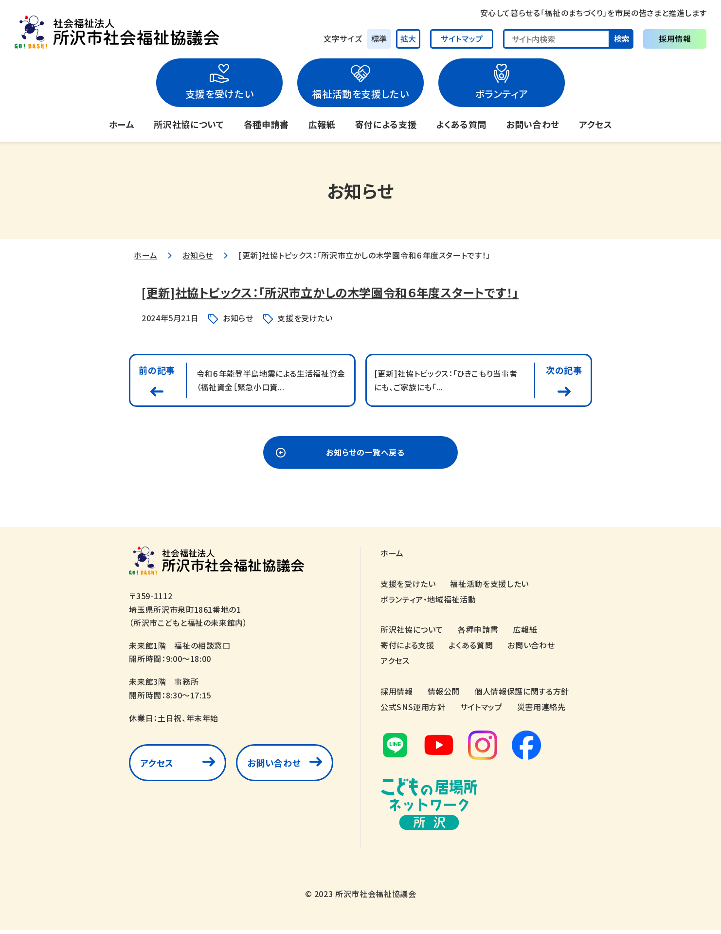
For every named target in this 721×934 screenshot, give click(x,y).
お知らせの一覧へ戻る (365, 457)
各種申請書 (266, 124)
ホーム (122, 124)
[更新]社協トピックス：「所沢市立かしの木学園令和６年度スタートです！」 (360, 291)
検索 (622, 38)
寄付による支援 (385, 124)
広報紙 (322, 124)
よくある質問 (461, 124)
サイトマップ (462, 38)
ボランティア (501, 94)
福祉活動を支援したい (360, 94)
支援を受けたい (219, 94)
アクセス (596, 124)
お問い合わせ (532, 124)
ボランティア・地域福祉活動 (428, 603)
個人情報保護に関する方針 (521, 695)
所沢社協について (189, 124)
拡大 (408, 38)
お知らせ (197, 255)
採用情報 (675, 38)
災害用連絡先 (541, 711)
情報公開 (444, 695)
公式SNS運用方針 (413, 711)
